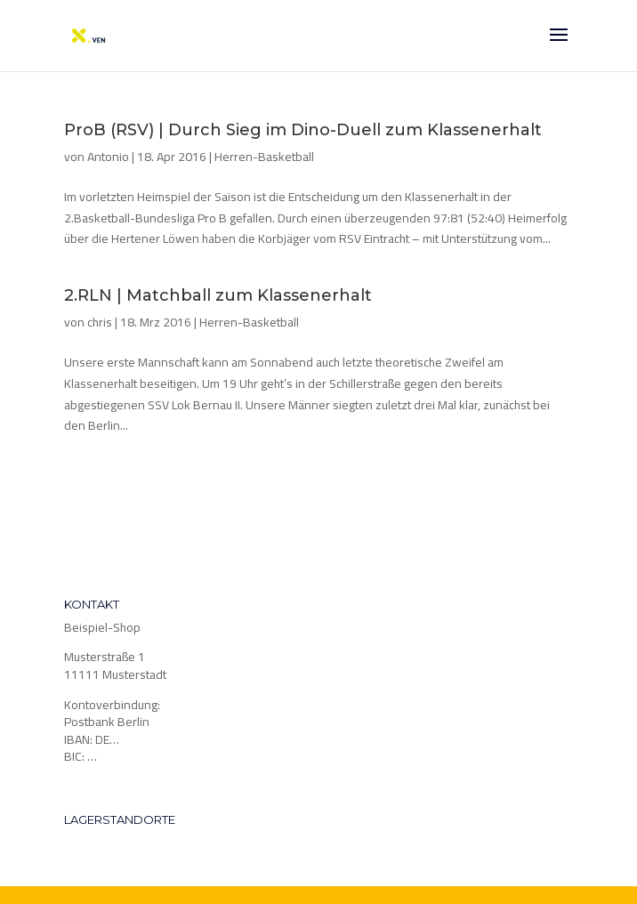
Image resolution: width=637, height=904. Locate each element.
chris (99, 322)
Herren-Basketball (264, 156)
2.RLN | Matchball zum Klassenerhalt (218, 295)
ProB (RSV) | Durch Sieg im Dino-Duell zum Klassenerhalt (303, 130)
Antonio (108, 156)
